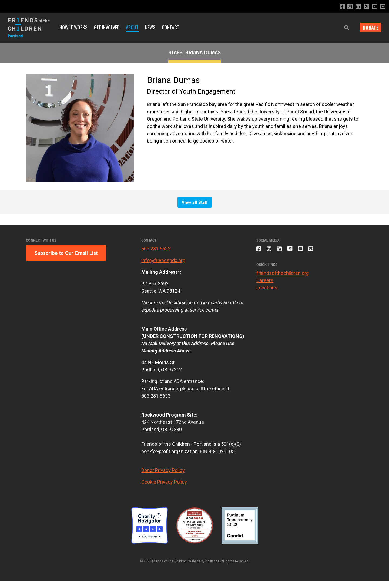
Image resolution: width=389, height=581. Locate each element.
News (150, 27)
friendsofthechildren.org (282, 275)
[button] (343, 27)
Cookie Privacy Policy (164, 482)
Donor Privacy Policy (163, 470)
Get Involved (106, 27)
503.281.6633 (155, 249)
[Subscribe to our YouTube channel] (374, 6)
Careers (264, 283)
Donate (369, 27)
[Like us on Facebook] (338, 6)
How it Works (73, 27)
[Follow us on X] (365, 7)
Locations (266, 290)
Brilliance (212, 561)
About (132, 27)
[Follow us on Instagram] (347, 6)
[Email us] (382, 6)
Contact (170, 27)
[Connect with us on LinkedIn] (355, 6)
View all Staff (194, 202)
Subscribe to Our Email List (66, 253)
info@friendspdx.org (163, 260)
